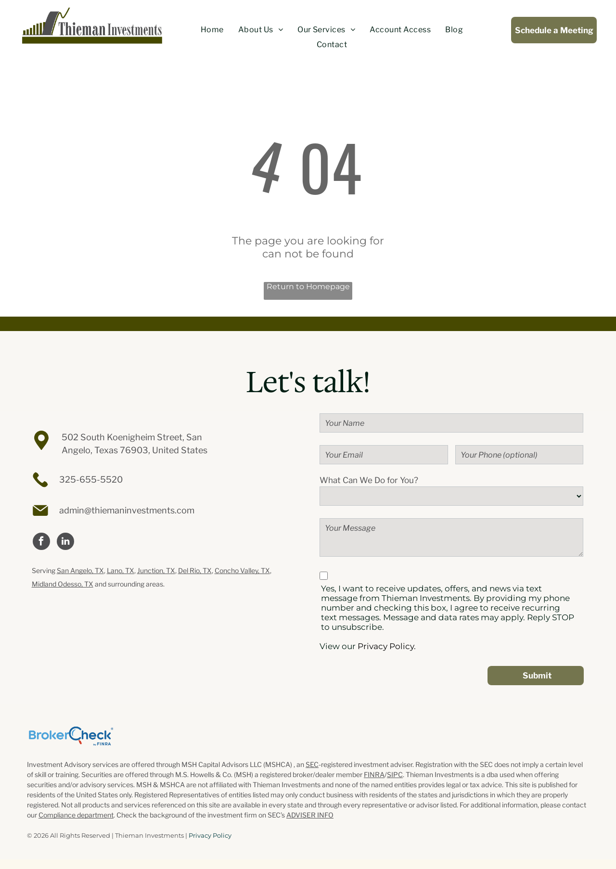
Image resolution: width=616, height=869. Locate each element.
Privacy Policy (210, 835)
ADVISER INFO (310, 815)
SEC (312, 764)
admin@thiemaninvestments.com (126, 510)
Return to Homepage (308, 286)
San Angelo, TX (80, 570)
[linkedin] (65, 542)
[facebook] (41, 542)
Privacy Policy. (387, 646)
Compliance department (76, 815)
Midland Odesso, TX (62, 584)
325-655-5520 (91, 479)
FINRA (374, 774)
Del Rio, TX (195, 570)
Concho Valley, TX (242, 570)
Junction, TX (156, 570)
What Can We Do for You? (369, 480)
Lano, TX (120, 570)
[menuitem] (212, 30)
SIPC (395, 774)
